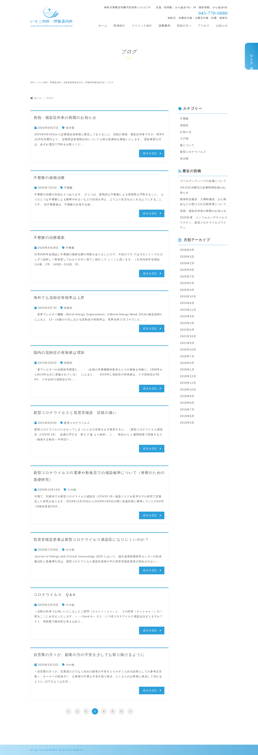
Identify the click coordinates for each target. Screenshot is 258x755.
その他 (71, 489)
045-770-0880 (213, 13)
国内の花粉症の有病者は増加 (59, 353)
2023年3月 (187, 323)
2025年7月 (187, 276)
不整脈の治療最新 (49, 237)
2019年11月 (188, 382)
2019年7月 (187, 409)
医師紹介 (119, 25)
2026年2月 (187, 263)
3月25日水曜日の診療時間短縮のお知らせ (203, 190)
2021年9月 (187, 343)
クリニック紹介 (142, 25)
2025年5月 (187, 283)
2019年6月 (187, 416)
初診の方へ (184, 25)
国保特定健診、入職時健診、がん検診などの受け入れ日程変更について (203, 202)
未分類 (70, 127)
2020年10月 (188, 349)
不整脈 (68, 187)
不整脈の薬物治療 (49, 178)
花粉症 (68, 307)
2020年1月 (187, 369)
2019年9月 (187, 396)
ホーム (102, 25)
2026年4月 (187, 249)
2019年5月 (187, 422)
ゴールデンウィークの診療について (203, 181)
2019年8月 (187, 402)
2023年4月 (187, 316)
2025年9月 (187, 269)
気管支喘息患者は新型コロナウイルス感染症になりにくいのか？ (91, 539)
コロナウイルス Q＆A (54, 595)
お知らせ (222, 25)
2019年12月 (188, 376)
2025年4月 (187, 289)
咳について (187, 145)
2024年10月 (188, 296)
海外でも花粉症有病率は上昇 (59, 298)
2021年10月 (188, 336)
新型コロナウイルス (77, 422)
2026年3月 (187, 256)
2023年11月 (188, 309)
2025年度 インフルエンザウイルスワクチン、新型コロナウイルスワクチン (203, 222)
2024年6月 (187, 303)
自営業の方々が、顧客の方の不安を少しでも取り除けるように (89, 655)
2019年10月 (188, 389)
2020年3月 (187, 363)
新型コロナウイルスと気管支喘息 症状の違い (75, 413)
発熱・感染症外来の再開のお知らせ (65, 118)
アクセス (203, 25)
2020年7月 (187, 356)
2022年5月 (187, 329)
